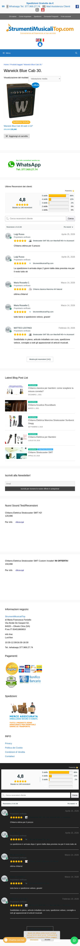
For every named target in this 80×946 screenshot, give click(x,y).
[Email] (40, 483)
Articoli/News (32, 385)
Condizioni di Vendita (15, 752)
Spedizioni (37, 16)
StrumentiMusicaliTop (15, 616)
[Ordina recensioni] (68, 227)
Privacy (8, 743)
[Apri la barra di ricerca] (76, 53)
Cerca (71, 218)
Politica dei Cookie (14, 748)
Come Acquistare (25, 16)
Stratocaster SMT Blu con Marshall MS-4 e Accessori (53, 241)
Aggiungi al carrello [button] (18, 136)
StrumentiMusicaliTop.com (43, 263)
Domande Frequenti (51, 16)
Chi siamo (12, 16)
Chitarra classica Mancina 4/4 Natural (47, 289)
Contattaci (10, 756)
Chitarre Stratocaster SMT (40, 452)
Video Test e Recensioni (45, 449)
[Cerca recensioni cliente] (35, 218)
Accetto (47, 940)
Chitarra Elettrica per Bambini (42, 437)
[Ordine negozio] (44, 78)
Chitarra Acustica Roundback (42, 405)
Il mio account (66, 16)
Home (6, 65)
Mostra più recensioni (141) (40, 359)
